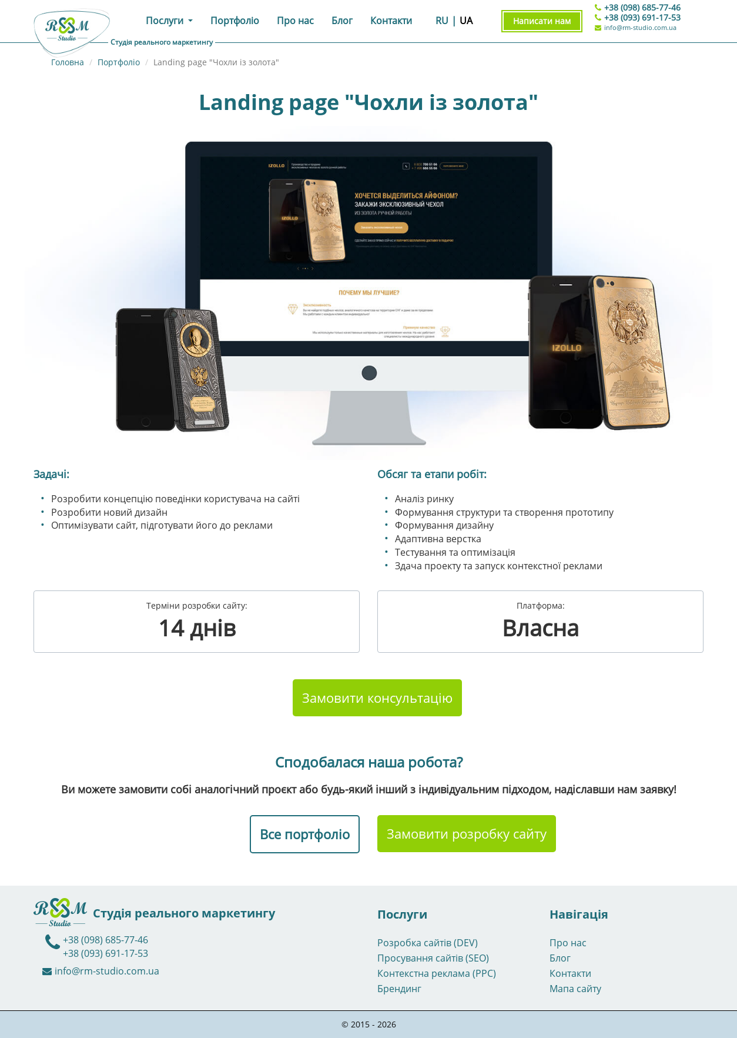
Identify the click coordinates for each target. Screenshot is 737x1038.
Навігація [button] (579, 914)
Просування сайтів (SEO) (433, 958)
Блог (342, 20)
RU (442, 20)
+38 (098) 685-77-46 (642, 7)
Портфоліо (234, 20)
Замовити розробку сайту (467, 833)
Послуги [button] (166, 20)
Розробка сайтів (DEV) (427, 942)
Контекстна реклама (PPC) (436, 973)
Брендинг (399, 988)
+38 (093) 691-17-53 (642, 17)
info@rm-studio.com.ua (635, 27)
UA (466, 20)
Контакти (391, 20)
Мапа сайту (575, 988)
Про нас (295, 20)
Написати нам (542, 20)
